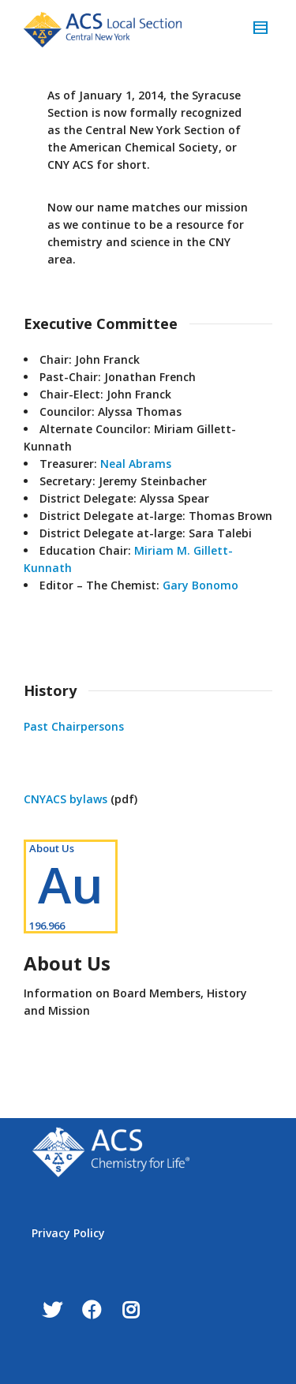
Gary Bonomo (200, 585)
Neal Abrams (135, 463)
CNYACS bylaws (65, 798)
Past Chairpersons (74, 726)
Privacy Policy (68, 1232)
